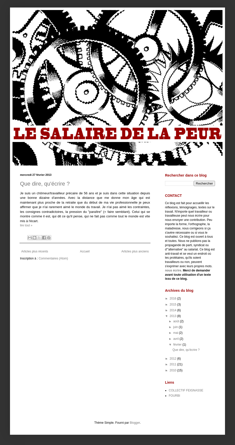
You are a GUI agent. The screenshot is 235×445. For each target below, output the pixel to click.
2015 (173, 304)
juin (176, 327)
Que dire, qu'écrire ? (45, 184)
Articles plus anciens (135, 251)
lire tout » (26, 225)
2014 (173, 310)
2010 (173, 370)
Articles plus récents (34, 251)
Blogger (135, 422)
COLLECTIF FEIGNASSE (186, 390)
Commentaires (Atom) (53, 258)
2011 (173, 364)
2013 (173, 316)
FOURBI (174, 395)
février (177, 344)
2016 (173, 298)
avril (176, 339)
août (176, 321)
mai (176, 333)
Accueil (85, 251)
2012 (173, 358)
